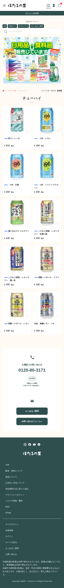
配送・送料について (14, 471)
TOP (7, 465)
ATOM (8, 513)
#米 (4, 26)
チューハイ (23, 90)
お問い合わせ (11, 554)
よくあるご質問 (32, 411)
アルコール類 (12, 90)
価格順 (53, 91)
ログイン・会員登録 (32, 13)
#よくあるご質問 (37, 26)
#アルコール (23, 26)
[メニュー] (4, 5)
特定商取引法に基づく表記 (16, 489)
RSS (7, 507)
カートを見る (11, 542)
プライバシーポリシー (15, 495)
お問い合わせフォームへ (32, 421)
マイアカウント (12, 524)
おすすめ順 (45, 91)
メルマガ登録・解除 (14, 501)
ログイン (9, 536)
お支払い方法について (15, 483)
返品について (11, 477)
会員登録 (9, 530)
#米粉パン (12, 26)
